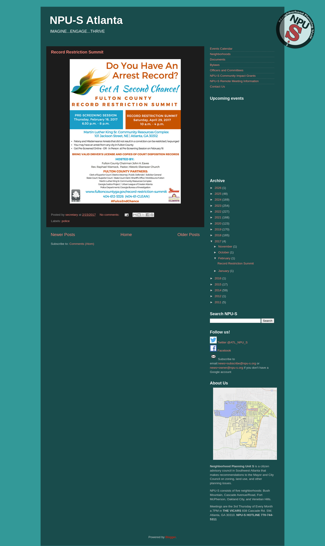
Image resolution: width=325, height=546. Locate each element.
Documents (217, 59)
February (224, 258)
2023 (218, 205)
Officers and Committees (226, 70)
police (66, 221)
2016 (218, 278)
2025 (218, 193)
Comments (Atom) (82, 243)
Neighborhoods (220, 54)
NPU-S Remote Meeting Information (234, 81)
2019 (218, 229)
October (224, 252)
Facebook (220, 350)
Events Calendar (221, 48)
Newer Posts (63, 234)
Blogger (170, 537)
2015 (218, 284)
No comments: (110, 214)
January (224, 271)
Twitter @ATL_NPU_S (229, 342)
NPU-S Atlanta (86, 20)
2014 (218, 290)
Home (126, 234)
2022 (218, 211)
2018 (218, 235)
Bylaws (215, 65)
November (225, 246)
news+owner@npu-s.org (226, 367)
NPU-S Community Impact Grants (233, 75)
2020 (218, 223)
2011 (218, 302)
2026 (218, 188)
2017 (218, 241)
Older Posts (188, 234)
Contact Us (217, 86)
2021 (218, 217)
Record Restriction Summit (77, 52)
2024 (218, 199)
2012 (218, 296)
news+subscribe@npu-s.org (237, 363)
